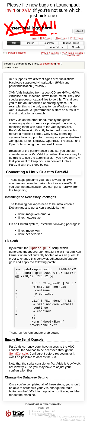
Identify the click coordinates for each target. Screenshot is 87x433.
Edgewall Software (45, 426)
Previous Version (50, 53)
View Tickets (56, 47)
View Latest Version (72, 53)
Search (76, 47)
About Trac (61, 38)
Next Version (73, 55)
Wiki (14, 43)
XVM (27, 10)
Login (33, 38)
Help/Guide (46, 38)
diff (59, 63)
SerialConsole (18, 366)
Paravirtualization (17, 53)
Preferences (77, 38)
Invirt (10, 10)
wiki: (5, 53)
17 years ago (47, 63)
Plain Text (43, 420)
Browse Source (71, 43)
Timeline (29, 43)
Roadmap (49, 43)
